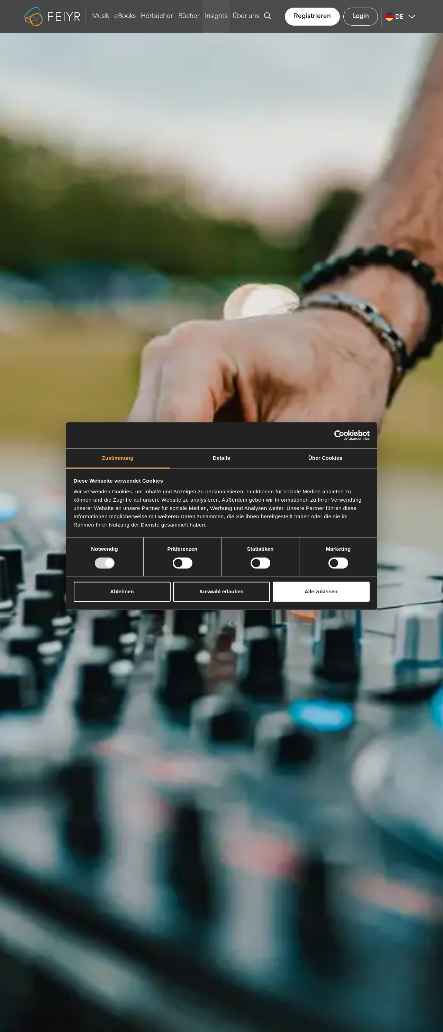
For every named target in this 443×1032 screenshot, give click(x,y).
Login (360, 16)
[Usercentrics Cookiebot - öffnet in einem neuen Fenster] (339, 435)
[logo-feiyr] (54, 16)
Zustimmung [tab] (118, 458)
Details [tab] (221, 458)
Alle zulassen (321, 592)
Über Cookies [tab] (325, 458)
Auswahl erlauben (221, 592)
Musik (100, 16)
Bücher (189, 16)
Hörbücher (157, 16)
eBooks (125, 16)
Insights (216, 16)
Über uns (246, 16)
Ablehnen (122, 592)
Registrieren (312, 16)
